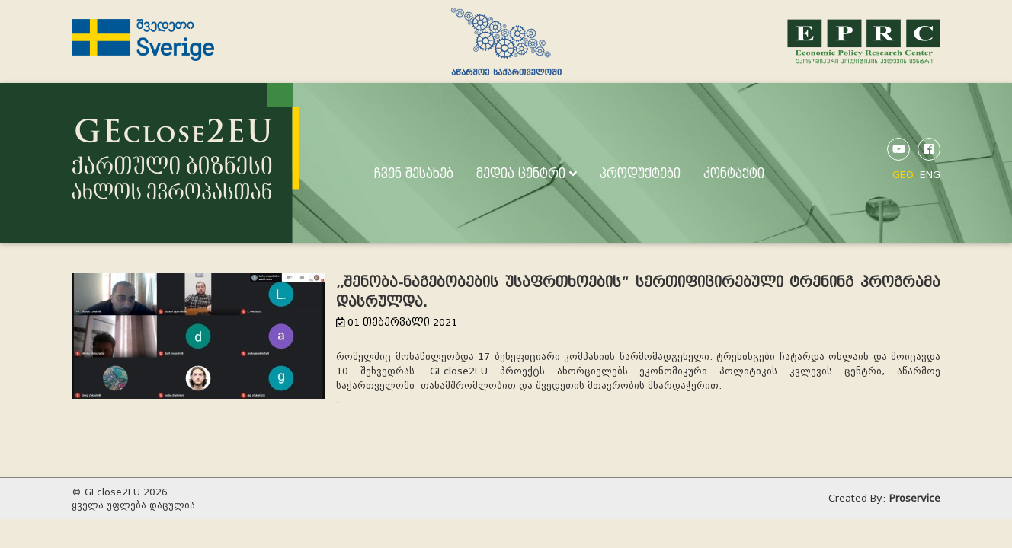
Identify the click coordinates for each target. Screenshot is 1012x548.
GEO (903, 174)
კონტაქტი (733, 174)
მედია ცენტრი (526, 174)
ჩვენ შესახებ (413, 174)
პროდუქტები (640, 174)
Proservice (914, 498)
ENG (930, 174)
